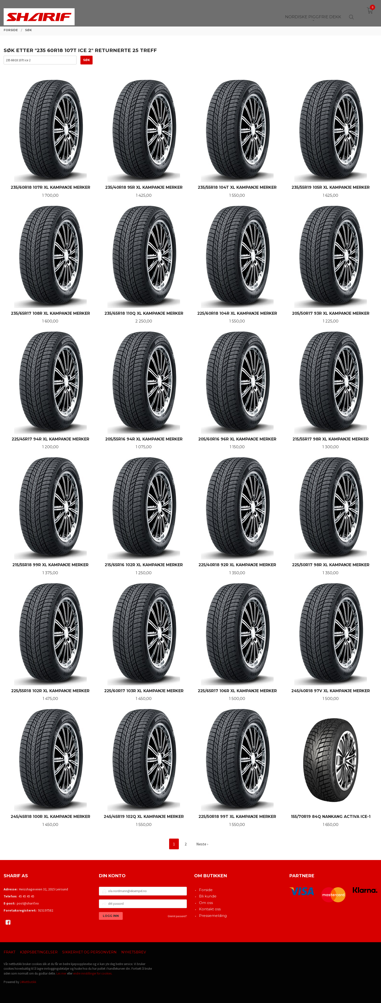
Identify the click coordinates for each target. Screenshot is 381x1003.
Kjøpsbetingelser (39, 952)
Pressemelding (213, 915)
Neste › (202, 844)
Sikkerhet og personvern (89, 952)
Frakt (9, 952)
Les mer (61, 973)
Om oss (206, 902)
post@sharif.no (28, 903)
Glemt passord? (177, 916)
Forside (206, 889)
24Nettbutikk (28, 982)
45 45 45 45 (26, 896)
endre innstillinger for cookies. (92, 973)
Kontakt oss (210, 909)
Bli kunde (207, 896)
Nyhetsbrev (133, 952)
